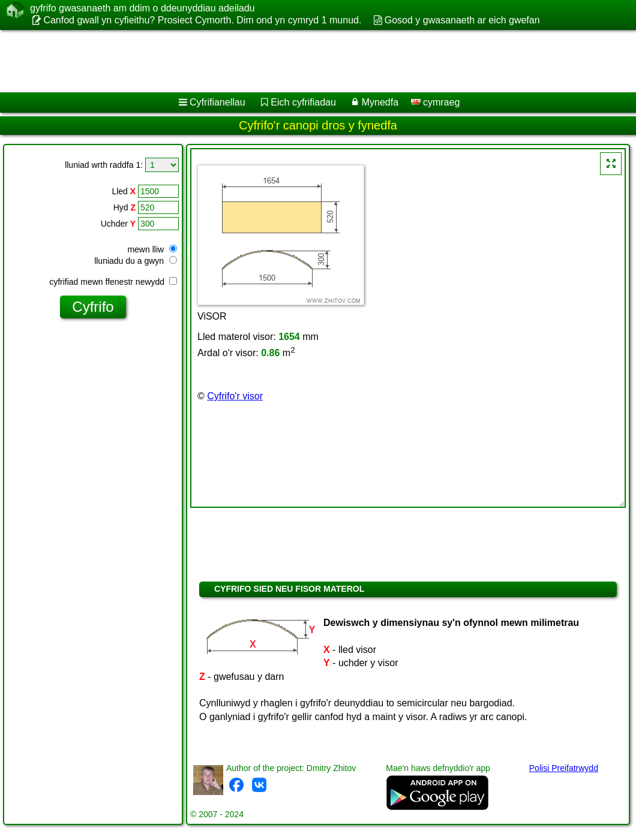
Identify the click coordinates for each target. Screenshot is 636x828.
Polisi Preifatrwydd (563, 768)
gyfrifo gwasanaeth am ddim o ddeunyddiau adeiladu (142, 8)
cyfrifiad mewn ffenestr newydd (113, 282)
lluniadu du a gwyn (135, 261)
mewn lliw (152, 249)
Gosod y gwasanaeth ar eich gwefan (462, 20)
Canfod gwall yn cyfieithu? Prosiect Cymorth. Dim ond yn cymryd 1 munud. (202, 20)
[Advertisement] (306, 61)
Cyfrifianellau (217, 102)
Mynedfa (380, 102)
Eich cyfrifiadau (303, 102)
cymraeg (435, 102)
